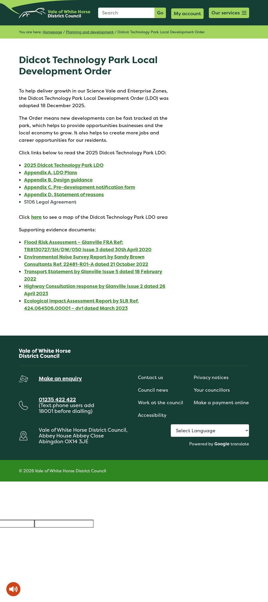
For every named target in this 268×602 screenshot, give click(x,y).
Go (160, 12)
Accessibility (152, 415)
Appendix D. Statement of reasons (64, 194)
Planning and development (90, 31)
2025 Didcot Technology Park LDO (63, 165)
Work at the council (160, 402)
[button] (229, 13)
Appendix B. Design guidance (58, 180)
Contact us (150, 377)
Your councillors (212, 390)
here (36, 217)
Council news (153, 390)
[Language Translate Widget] (210, 430)
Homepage (52, 31)
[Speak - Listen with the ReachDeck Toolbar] (13, 589)
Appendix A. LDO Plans (50, 172)
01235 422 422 (57, 399)
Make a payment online (221, 402)
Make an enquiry (60, 378)
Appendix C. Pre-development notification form (79, 187)
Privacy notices (211, 377)
